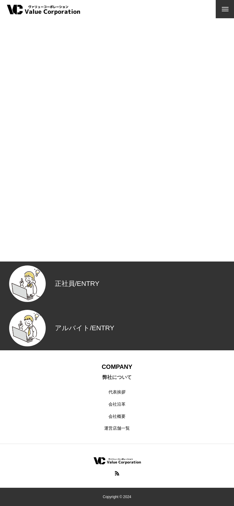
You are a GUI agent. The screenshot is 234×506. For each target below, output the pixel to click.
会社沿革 (117, 404)
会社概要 (117, 416)
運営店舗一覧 (117, 428)
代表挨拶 (117, 392)
